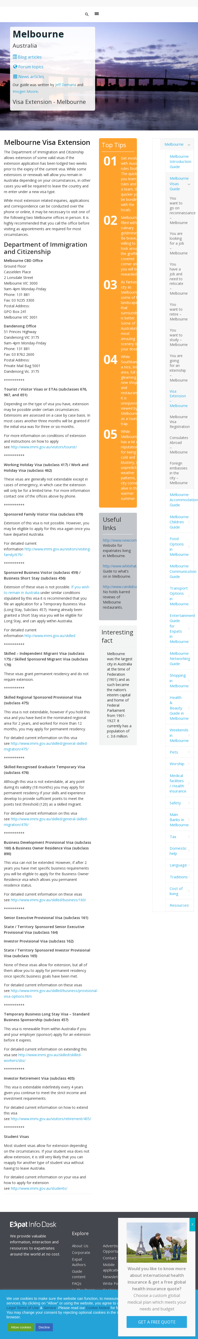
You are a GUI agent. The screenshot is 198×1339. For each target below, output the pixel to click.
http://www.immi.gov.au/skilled (49, 635)
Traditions (179, 876)
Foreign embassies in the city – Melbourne (179, 473)
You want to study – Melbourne (179, 337)
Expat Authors (79, 1262)
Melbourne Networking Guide (180, 658)
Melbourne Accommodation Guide (182, 500)
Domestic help (178, 851)
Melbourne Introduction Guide (180, 161)
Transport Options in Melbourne (179, 595)
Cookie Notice (98, 1308)
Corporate (81, 1252)
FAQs (76, 1283)
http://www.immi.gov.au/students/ (39, 1188)
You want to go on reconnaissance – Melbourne (182, 210)
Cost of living (176, 891)
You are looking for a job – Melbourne (179, 243)
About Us (80, 1245)
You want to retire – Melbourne (179, 311)
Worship (177, 763)
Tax (173, 836)
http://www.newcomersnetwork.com (133, 540)
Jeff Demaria (65, 84)
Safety (175, 802)
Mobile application (112, 1267)
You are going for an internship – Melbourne (179, 367)
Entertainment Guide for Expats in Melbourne (182, 628)
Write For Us (114, 1283)
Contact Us (112, 1257)
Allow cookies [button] (21, 1327)
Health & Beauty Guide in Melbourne (179, 708)
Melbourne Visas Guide (179, 183)
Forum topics (28, 67)
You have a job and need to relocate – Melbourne (179, 279)
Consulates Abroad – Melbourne (179, 445)
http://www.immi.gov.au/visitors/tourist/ (44, 446)
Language (178, 864)
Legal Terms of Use (22, 1308)
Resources (179, 905)
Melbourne (174, 144)
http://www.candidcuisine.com (128, 586)
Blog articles (27, 57)
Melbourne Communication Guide (182, 571)
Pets (174, 752)
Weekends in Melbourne (179, 735)
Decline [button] (44, 1327)
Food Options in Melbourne (179, 546)
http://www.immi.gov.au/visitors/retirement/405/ (51, 1118)
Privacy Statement (171, 1303)
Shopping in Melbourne (179, 680)
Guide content (79, 1274)
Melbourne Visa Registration (180, 421)
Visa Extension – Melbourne (179, 398)
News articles (28, 76)
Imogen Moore (25, 91)
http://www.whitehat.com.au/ (127, 566)
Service (50, 1308)
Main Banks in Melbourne (179, 820)
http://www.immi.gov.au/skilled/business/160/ (48, 899)
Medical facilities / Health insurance (178, 783)
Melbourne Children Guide (179, 522)
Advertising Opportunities (115, 1248)
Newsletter (113, 1276)
